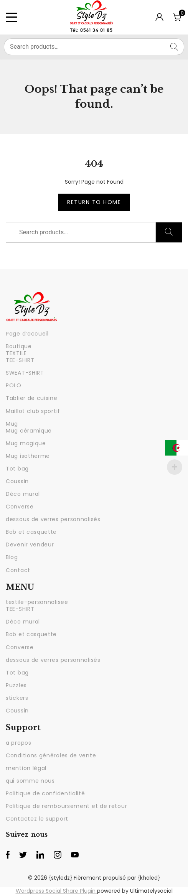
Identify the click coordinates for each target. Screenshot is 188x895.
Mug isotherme (28, 456)
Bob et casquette (31, 532)
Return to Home (94, 202)
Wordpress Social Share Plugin (56, 891)
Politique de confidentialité (45, 793)
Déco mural (23, 494)
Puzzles (16, 685)
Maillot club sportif (33, 411)
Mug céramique (29, 430)
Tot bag (17, 468)
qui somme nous (30, 781)
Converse (20, 506)
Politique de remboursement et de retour (66, 806)
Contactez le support (37, 819)
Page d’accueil (27, 333)
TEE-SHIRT (20, 360)
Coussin (17, 481)
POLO (13, 385)
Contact (18, 570)
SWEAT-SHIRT (25, 373)
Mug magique (26, 443)
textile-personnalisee (37, 602)
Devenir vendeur (30, 544)
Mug (12, 424)
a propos (18, 743)
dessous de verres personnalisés (53, 519)
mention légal (26, 768)
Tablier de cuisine (32, 398)
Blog (12, 557)
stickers (17, 698)
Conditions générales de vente (51, 755)
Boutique (19, 346)
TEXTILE (16, 353)
